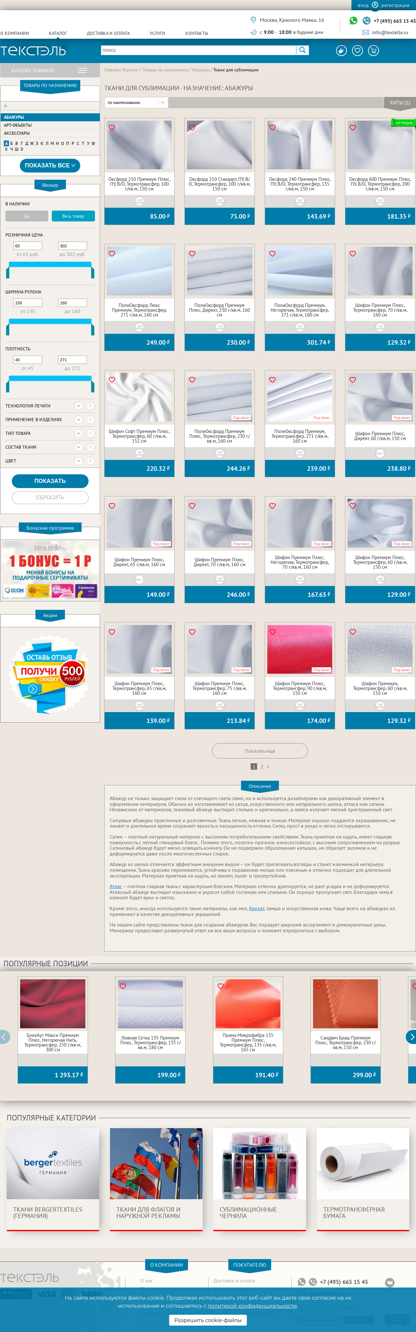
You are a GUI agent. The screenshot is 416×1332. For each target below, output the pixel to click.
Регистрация (395, 5)
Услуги (157, 33)
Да (26, 216)
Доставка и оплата (108, 33)
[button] (414, 1037)
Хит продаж (404, 123)
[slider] (7, 273)
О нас (146, 1280)
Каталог (58, 33)
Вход (363, 5)
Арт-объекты (18, 125)
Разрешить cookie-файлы (208, 1320)
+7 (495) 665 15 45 (395, 21)
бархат (256, 908)
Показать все (50, 165)
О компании (14, 33)
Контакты (196, 33)
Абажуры (14, 117)
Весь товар (73, 216)
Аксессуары (17, 133)
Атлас (116, 886)
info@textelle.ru (390, 32)
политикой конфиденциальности (252, 1306)
